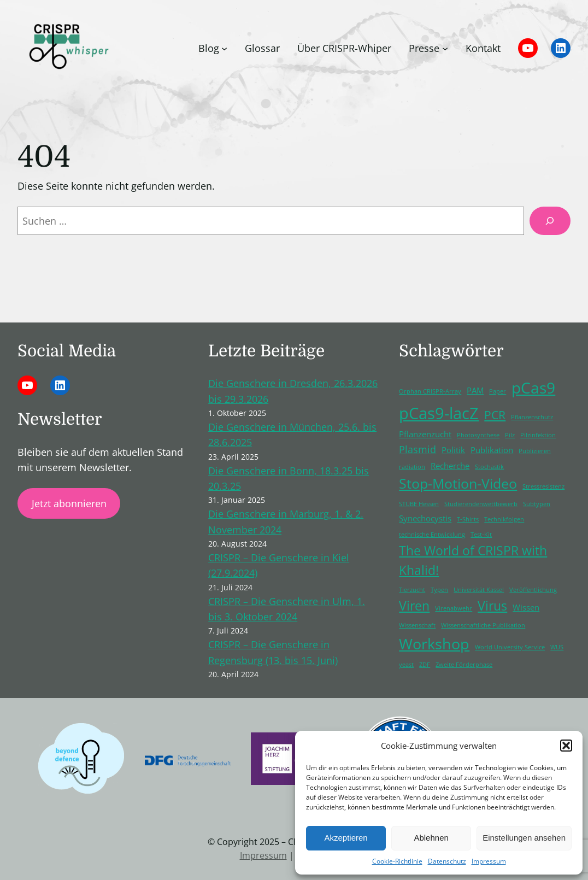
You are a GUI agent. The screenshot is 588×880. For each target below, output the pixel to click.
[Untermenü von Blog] (224, 48)
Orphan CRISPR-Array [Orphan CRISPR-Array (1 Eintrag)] (430, 391)
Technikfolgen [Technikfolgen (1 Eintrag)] (504, 519)
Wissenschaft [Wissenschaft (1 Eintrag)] (417, 625)
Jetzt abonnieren (69, 503)
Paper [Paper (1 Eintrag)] (497, 391)
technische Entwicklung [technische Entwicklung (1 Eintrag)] (432, 534)
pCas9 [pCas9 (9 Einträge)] (533, 387)
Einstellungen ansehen (524, 837)
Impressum (489, 861)
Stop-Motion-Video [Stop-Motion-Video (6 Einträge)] (458, 483)
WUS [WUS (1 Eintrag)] (556, 647)
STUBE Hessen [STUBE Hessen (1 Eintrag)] (419, 504)
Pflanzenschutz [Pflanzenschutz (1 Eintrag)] (532, 417)
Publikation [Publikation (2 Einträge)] (492, 449)
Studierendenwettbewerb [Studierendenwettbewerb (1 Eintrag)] (481, 504)
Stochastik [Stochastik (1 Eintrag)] (489, 467)
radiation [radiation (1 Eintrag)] (412, 467)
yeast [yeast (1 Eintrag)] (406, 664)
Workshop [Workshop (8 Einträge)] (434, 643)
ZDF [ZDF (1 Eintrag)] (424, 664)
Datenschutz (447, 861)
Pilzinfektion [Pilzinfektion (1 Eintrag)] (538, 435)
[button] (566, 745)
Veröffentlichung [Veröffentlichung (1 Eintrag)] (533, 590)
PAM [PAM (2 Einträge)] (475, 390)
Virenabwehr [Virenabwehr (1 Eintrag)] (453, 608)
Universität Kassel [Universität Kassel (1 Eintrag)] (479, 590)
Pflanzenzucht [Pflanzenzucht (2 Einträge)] (425, 434)
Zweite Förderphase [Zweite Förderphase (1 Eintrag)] (464, 664)
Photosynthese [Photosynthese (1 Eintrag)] (478, 435)
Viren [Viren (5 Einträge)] (414, 605)
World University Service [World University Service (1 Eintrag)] (510, 647)
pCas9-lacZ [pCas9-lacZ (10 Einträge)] (439, 413)
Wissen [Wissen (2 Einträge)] (526, 607)
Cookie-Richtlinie (397, 861)
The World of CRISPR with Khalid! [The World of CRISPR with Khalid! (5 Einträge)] (473, 560)
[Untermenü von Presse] (445, 48)
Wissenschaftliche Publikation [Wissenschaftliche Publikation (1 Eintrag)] (483, 625)
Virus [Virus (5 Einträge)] (492, 605)
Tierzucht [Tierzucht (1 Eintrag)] (412, 590)
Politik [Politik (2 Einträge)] (453, 449)
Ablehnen (431, 837)
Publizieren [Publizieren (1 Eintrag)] (535, 451)
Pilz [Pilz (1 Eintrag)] (510, 435)
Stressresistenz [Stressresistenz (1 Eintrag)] (543, 486)
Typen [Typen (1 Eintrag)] (439, 590)
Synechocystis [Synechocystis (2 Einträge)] (425, 518)
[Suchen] (550, 221)
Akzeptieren (345, 837)
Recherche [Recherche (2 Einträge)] (450, 465)
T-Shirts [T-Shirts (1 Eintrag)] (468, 519)
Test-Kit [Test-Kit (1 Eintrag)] (481, 534)
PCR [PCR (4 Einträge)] (494, 415)
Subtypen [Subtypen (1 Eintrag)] (536, 504)
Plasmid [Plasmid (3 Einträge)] (417, 449)
